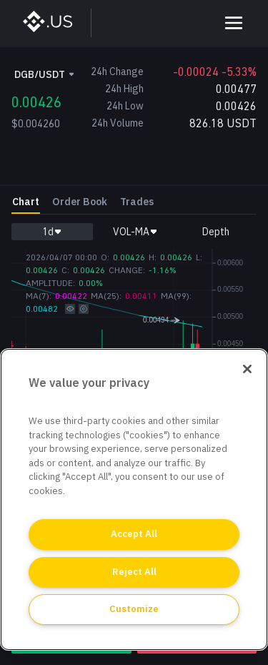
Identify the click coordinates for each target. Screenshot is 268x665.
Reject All (134, 572)
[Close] (247, 369)
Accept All (134, 534)
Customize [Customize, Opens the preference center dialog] (134, 609)
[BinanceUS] (54, 23)
